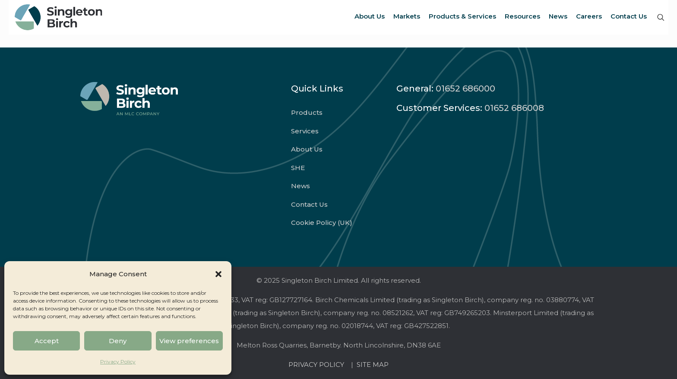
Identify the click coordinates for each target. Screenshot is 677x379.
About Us (307, 149)
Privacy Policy (118, 361)
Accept (47, 341)
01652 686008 (514, 108)
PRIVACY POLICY (318, 364)
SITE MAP (373, 364)
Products (307, 112)
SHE (298, 168)
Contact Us (309, 204)
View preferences (189, 341)
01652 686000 (465, 88)
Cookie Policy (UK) (321, 222)
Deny (118, 341)
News (300, 186)
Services (305, 131)
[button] (218, 274)
